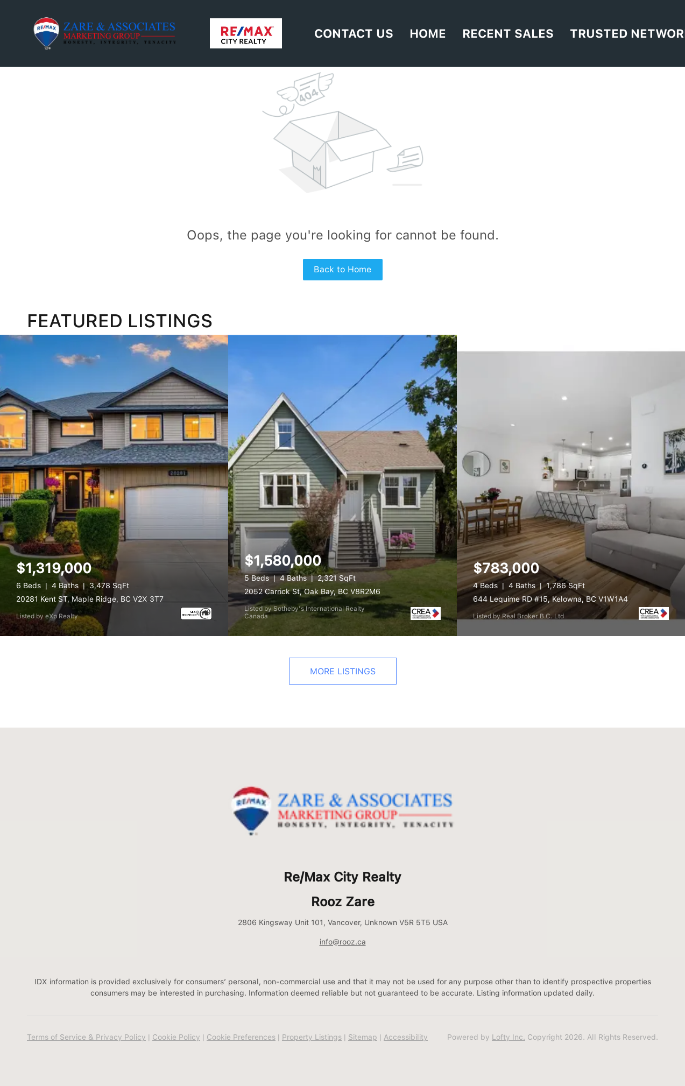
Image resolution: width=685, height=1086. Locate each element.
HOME (427, 33)
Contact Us (353, 33)
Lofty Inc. (508, 1037)
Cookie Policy (176, 1037)
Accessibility (406, 1037)
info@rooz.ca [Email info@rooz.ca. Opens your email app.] (343, 941)
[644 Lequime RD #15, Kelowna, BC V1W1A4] (571, 485)
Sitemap (362, 1037)
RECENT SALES (508, 33)
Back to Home (342, 269)
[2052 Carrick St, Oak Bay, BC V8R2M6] (342, 485)
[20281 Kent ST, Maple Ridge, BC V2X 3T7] (114, 485)
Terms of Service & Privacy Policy (86, 1037)
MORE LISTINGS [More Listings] (343, 671)
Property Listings (312, 1037)
